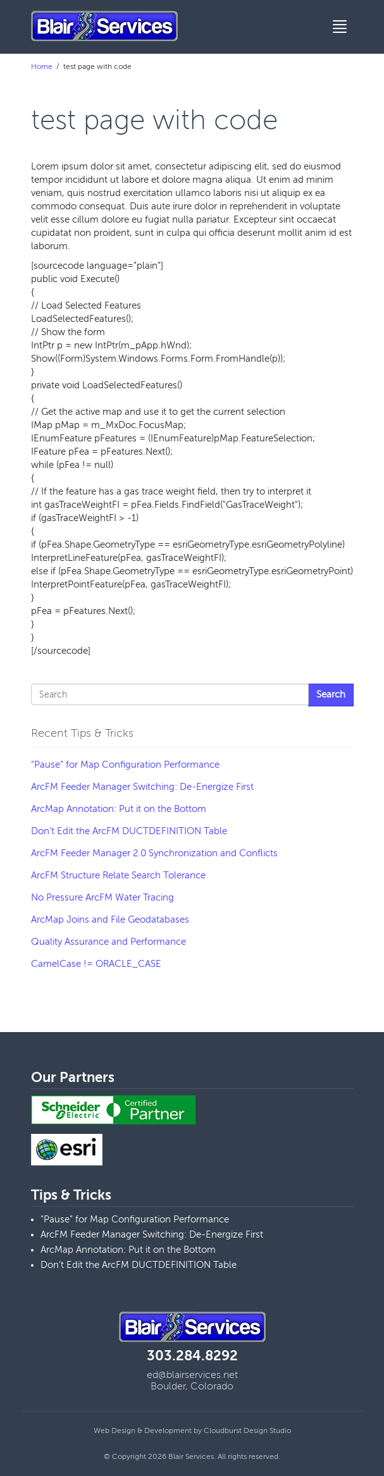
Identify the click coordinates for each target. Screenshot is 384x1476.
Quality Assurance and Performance (108, 942)
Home (42, 66)
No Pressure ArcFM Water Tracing (102, 897)
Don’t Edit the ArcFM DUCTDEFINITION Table (129, 831)
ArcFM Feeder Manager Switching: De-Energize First (142, 787)
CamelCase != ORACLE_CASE (96, 964)
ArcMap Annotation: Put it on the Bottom (118, 809)
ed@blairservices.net (192, 1375)
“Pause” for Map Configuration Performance (125, 765)
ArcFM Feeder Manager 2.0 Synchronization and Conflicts (154, 853)
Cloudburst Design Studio (247, 1430)
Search (330, 694)
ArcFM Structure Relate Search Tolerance (118, 875)
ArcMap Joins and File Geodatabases (110, 919)
